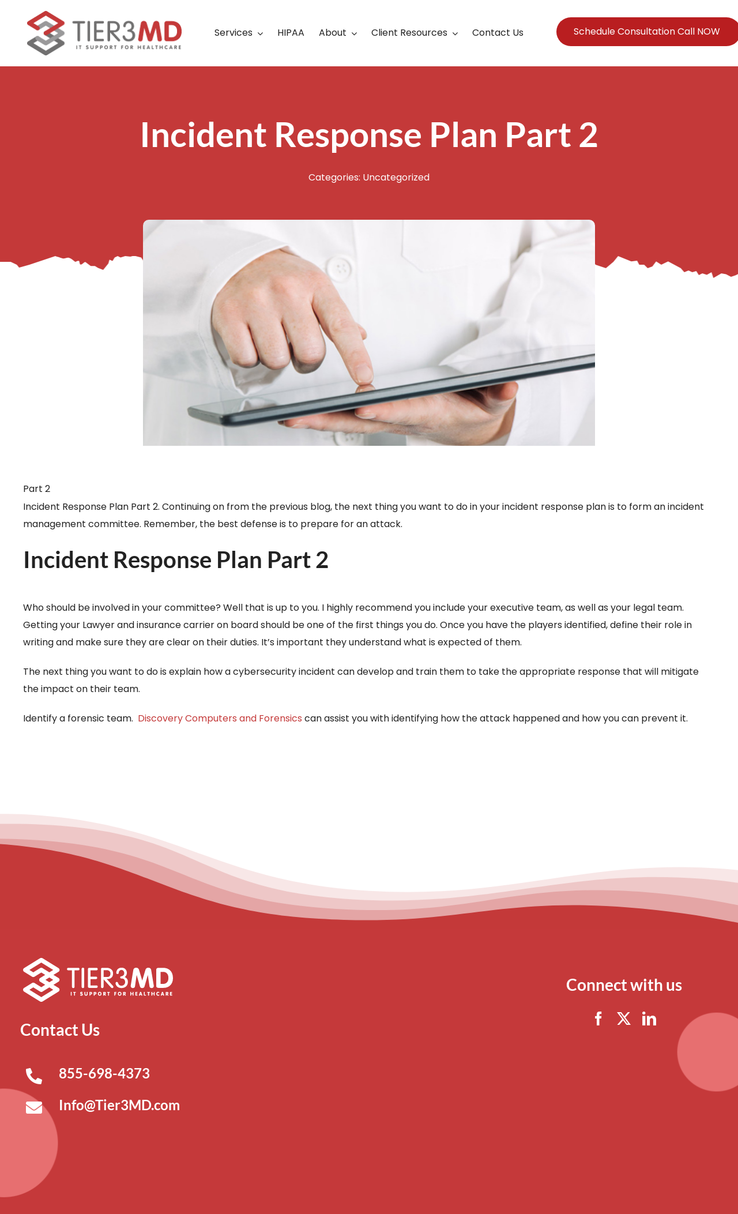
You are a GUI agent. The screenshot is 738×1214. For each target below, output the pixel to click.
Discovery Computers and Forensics (220, 718)
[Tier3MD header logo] (104, 15)
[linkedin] (649, 1018)
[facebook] (598, 1018)
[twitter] (624, 1018)
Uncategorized (396, 177)
